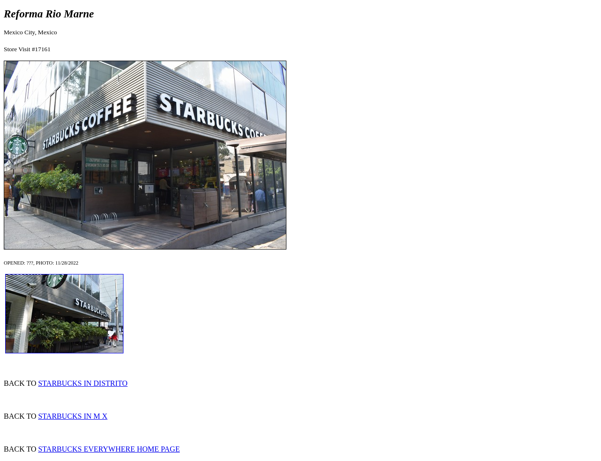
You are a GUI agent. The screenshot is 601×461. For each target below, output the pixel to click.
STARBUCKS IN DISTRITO (82, 383)
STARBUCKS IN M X (73, 416)
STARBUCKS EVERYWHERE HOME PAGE (109, 449)
